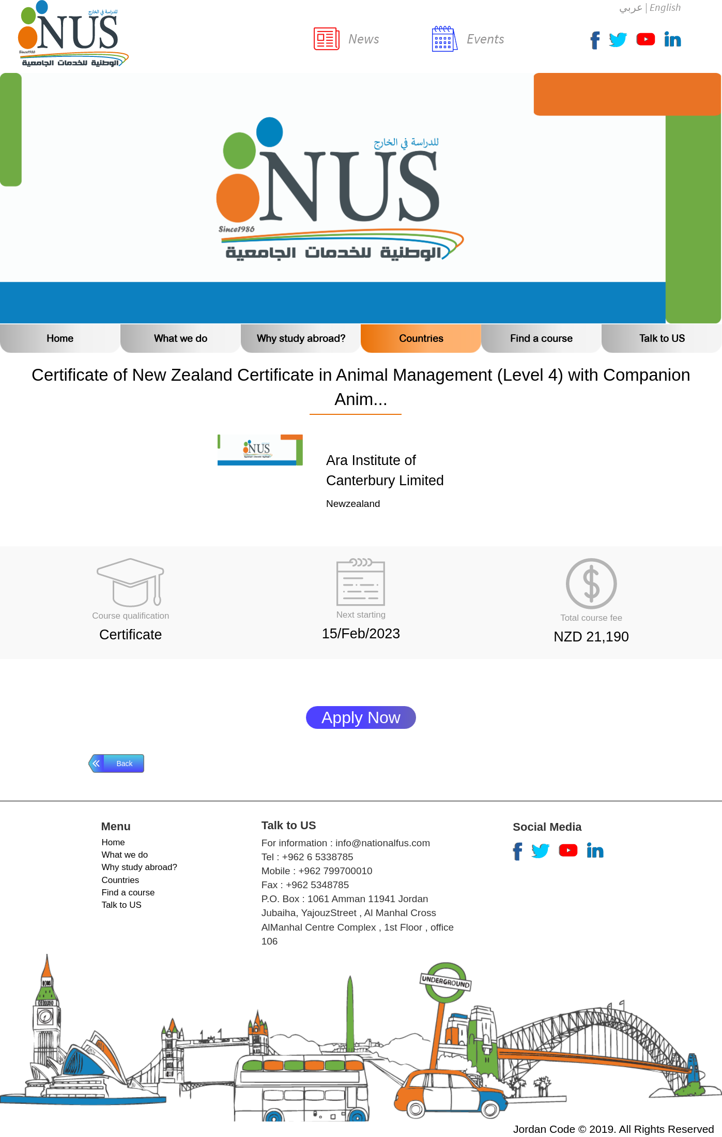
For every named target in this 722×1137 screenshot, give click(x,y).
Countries (421, 339)
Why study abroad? (301, 339)
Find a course (541, 339)
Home (60, 339)
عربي (631, 7)
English (665, 7)
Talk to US (662, 339)
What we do (180, 339)
